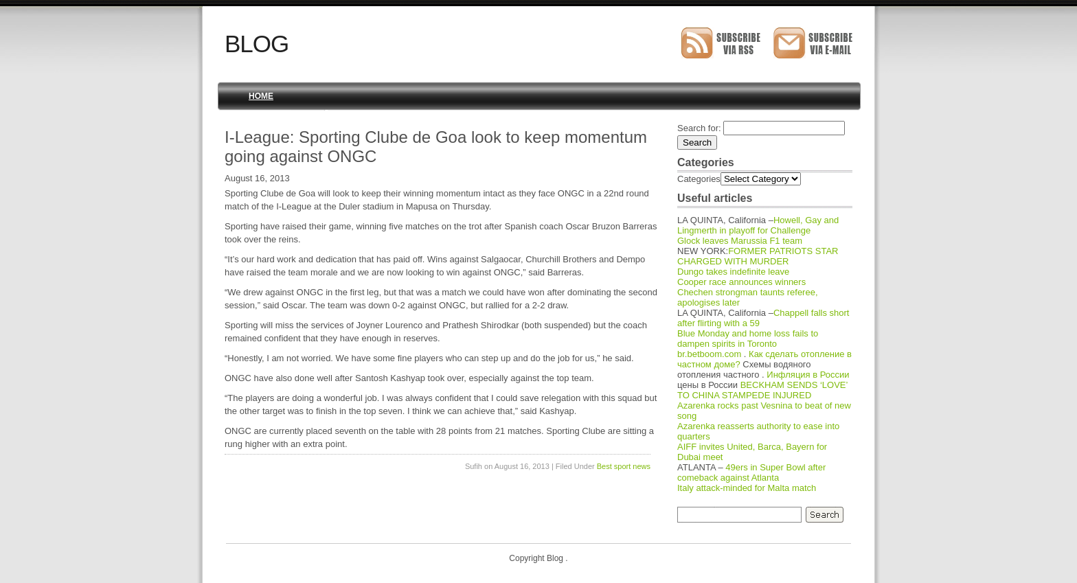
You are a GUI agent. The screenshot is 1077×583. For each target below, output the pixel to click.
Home (261, 96)
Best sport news (623, 466)
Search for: (699, 128)
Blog (256, 43)
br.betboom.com (709, 354)
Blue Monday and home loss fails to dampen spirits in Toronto (747, 338)
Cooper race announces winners (741, 282)
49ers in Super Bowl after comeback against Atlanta (751, 472)
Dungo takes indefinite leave (733, 271)
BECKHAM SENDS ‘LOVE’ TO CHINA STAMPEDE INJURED (762, 390)
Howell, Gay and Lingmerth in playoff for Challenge (758, 225)
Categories (699, 179)
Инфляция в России (808, 374)
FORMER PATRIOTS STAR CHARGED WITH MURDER (758, 256)
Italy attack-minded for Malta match (746, 488)
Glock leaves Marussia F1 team (739, 241)
